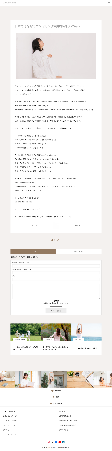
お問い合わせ (63, 430)
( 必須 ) (21, 262)
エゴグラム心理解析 (9, 420)
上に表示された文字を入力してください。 (56, 303)
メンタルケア (48, 339)
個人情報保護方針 (65, 416)
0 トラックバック (79, 251)
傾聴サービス (78, 339)
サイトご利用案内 (9, 411)
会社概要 (62, 411)
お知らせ (6, 430)
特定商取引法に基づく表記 (68, 420)
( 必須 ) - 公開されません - (22, 269)
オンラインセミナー (9, 434)
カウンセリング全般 (19, 339)
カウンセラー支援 (9, 425)
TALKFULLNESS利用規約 (67, 425)
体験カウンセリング (9, 416)
